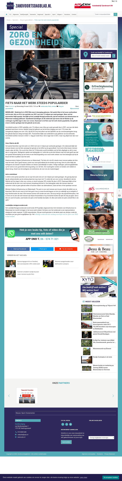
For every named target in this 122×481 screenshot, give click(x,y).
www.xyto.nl (21, 461)
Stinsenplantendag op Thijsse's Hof (104, 305)
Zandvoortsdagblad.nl (33, 6)
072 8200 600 (22, 456)
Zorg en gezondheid (26, 20)
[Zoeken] (115, 14)
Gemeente (33, 14)
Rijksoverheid (74, 108)
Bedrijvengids (24, 14)
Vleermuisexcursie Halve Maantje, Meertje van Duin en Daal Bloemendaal (104, 316)
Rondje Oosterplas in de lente (102, 378)
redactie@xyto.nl (23, 459)
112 (10, 14)
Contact (74, 14)
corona (54, 106)
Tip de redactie (66, 249)
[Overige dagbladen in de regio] (101, 452)
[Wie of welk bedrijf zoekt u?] (101, 56)
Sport (54, 14)
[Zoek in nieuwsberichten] (104, 14)
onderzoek (44, 106)
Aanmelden (66, 466)
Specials (15, 20)
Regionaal (40, 14)
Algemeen (16, 14)
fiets (49, 106)
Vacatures (67, 14)
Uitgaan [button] (59, 14)
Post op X (42, 249)
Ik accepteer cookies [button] (111, 477)
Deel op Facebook (18, 249)
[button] (6, 424)
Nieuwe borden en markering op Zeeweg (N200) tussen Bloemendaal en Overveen (103, 389)
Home (9, 20)
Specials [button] (47, 14)
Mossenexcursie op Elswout (102, 370)
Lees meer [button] (83, 477)
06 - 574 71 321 (49, 238)
